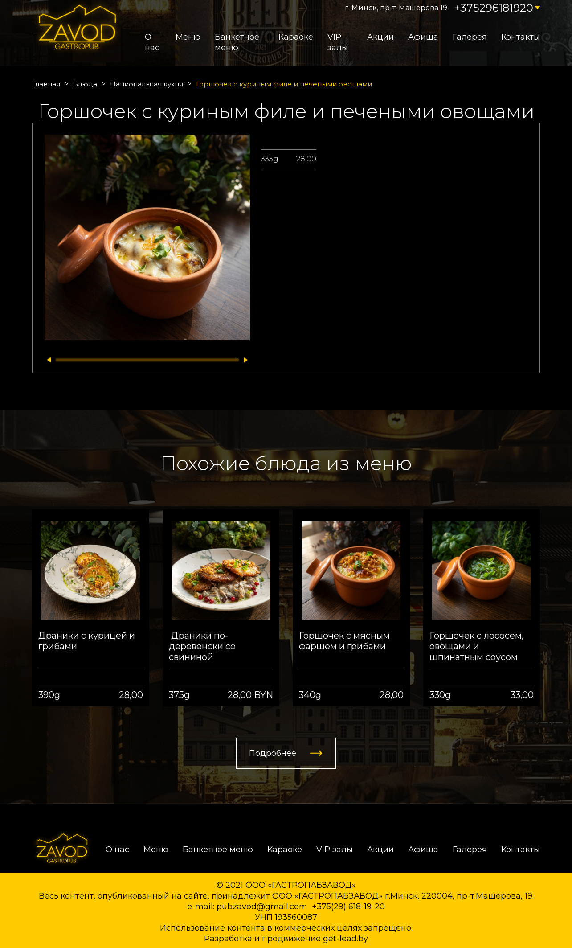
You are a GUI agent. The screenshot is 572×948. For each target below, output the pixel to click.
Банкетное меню (237, 42)
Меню (188, 37)
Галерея (470, 37)
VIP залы (337, 42)
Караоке (295, 37)
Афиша (423, 37)
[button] (47, 359)
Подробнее (272, 753)
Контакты (520, 37)
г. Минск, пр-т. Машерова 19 (396, 8)
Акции (380, 37)
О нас (152, 42)
